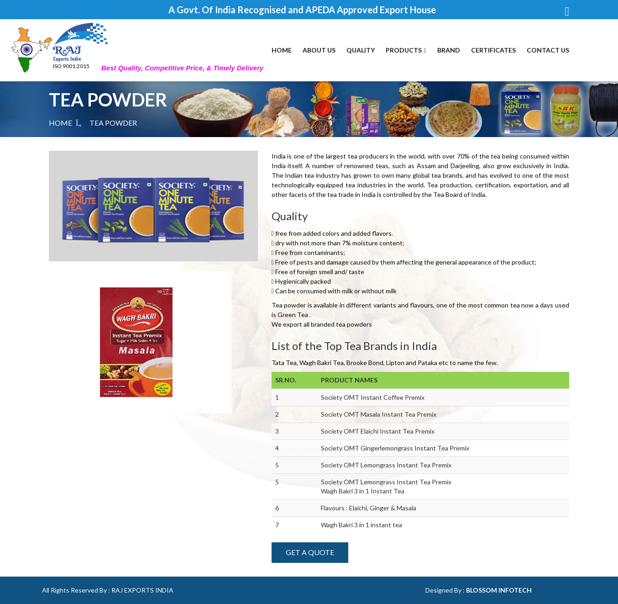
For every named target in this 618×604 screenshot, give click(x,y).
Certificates (493, 50)
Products (406, 50)
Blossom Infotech (499, 590)
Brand (448, 50)
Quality (360, 50)
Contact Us (548, 50)
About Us (319, 50)
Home (282, 50)
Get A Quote (310, 552)
